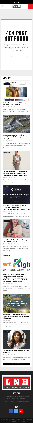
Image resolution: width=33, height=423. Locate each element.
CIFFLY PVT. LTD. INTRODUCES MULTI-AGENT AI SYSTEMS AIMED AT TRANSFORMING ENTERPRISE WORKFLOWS (16, 207)
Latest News (7, 78)
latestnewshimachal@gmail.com (20, 401)
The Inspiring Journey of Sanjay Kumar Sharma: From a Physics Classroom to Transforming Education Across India (15, 173)
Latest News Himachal (20, 421)
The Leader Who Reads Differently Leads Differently (16, 351)
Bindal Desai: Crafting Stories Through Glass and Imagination (15, 241)
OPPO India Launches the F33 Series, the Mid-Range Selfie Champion (15, 104)
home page (9, 47)
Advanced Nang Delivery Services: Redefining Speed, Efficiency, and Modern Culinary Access (16, 137)
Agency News (7, 83)
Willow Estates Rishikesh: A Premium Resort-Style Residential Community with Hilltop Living (16, 316)
